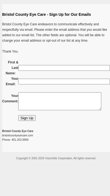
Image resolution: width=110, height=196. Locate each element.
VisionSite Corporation (58, 158)
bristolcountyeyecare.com (17, 135)
